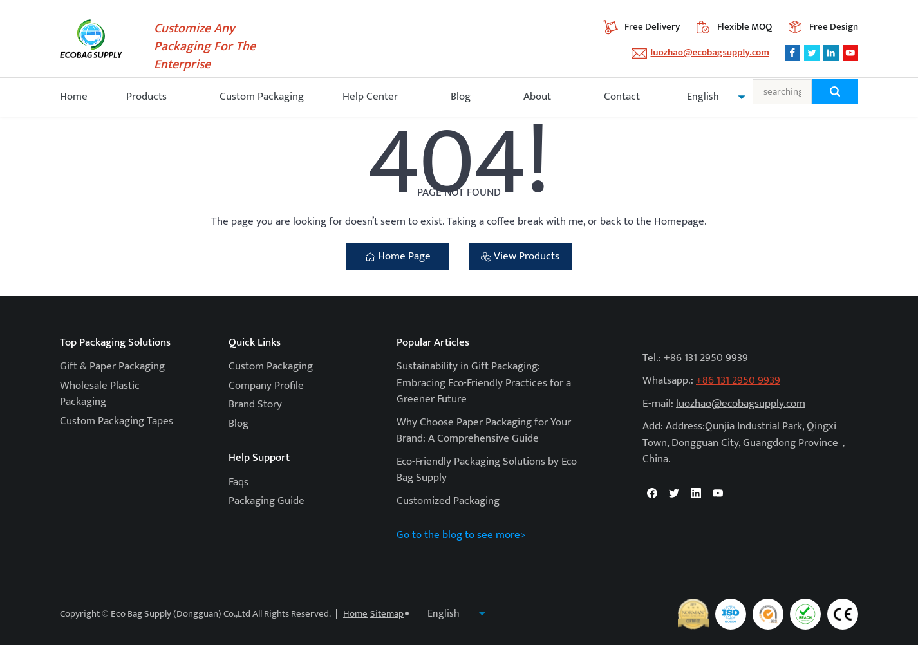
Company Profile (266, 386)
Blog (461, 97)
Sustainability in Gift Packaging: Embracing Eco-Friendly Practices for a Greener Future (484, 382)
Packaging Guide (266, 501)
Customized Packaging (448, 501)
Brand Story (255, 404)
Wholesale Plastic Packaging (100, 394)
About (537, 97)
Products (146, 97)
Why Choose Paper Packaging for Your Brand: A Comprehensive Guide (484, 430)
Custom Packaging (262, 97)
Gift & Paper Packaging (112, 366)
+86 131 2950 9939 (706, 358)
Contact (622, 97)
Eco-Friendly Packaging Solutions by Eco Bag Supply (487, 470)
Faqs (238, 482)
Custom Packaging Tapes (116, 421)
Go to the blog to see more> (461, 535)
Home (74, 97)
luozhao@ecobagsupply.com (710, 52)
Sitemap (387, 614)
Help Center (370, 97)
